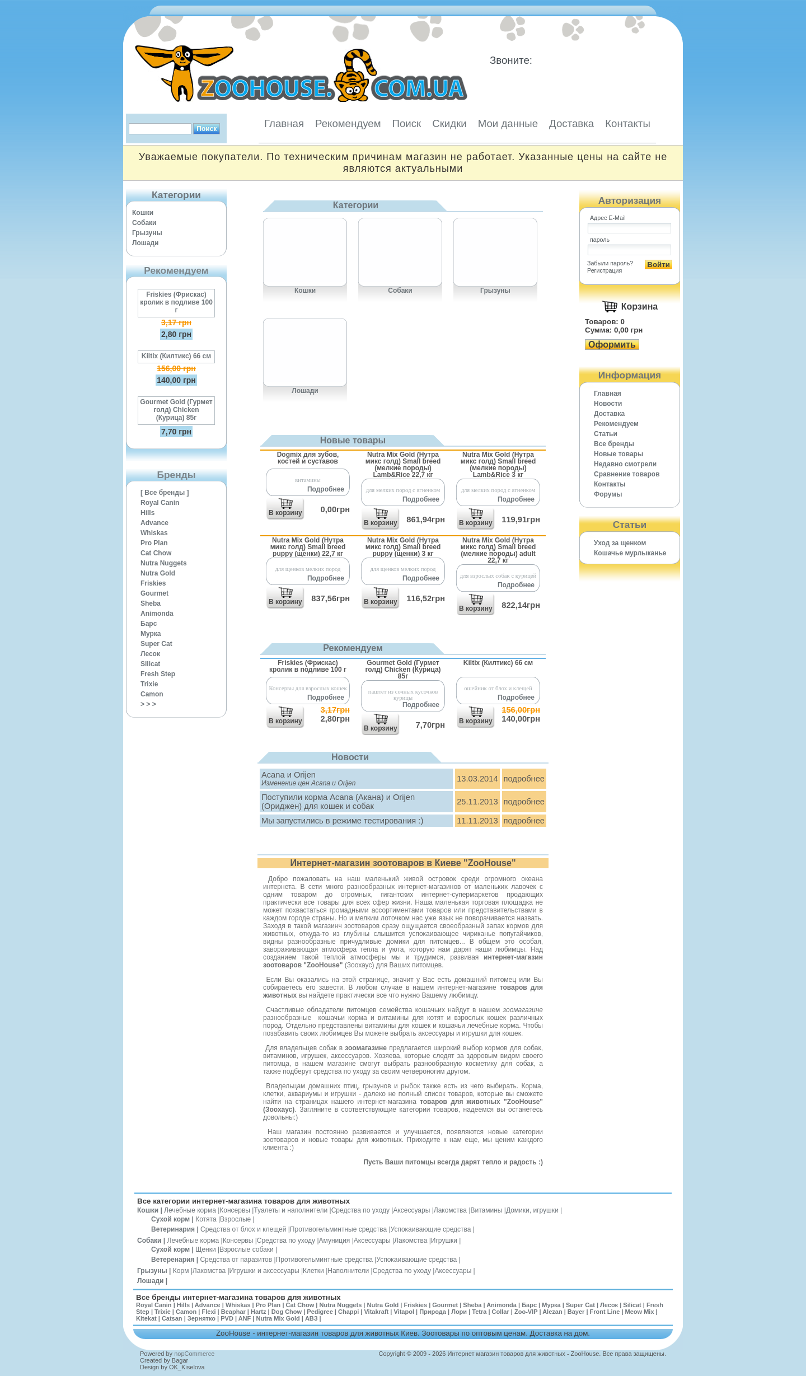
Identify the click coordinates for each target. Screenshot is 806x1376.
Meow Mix (639, 1311)
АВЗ (311, 1318)
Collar (500, 1311)
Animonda (157, 613)
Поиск (406, 123)
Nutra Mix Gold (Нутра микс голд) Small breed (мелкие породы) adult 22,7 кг (498, 550)
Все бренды (614, 444)
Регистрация (604, 270)
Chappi (348, 1311)
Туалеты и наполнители (290, 1210)
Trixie (149, 684)
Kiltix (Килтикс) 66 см (176, 356)
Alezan (552, 1311)
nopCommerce (194, 1353)
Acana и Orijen (288, 774)
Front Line (605, 1311)
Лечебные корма (190, 1210)
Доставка (571, 123)
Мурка (150, 634)
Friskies (153, 583)
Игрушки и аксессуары (264, 1271)
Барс (148, 624)
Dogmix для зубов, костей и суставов (308, 458)
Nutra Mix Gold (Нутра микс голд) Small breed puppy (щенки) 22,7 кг (308, 546)
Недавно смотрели (625, 464)
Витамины (487, 1210)
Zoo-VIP (525, 1311)
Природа (432, 1311)
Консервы (234, 1210)
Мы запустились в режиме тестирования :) (342, 820)
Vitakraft (376, 1311)
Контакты (627, 123)
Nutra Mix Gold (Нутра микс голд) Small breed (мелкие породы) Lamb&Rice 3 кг (498, 464)
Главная (284, 123)
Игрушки (444, 1240)
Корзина (639, 306)
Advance (154, 523)
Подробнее (325, 489)
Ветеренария (172, 1259)
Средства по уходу (360, 1210)
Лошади (145, 243)
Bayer (576, 1311)
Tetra (479, 1311)
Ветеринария (173, 1229)
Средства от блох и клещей (243, 1229)
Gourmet (154, 593)
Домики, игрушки (532, 1210)
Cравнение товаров (627, 474)
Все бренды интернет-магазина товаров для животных (238, 1297)
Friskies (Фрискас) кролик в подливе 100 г (176, 302)
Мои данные (508, 123)
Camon (151, 694)
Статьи (605, 434)
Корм (181, 1271)
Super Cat (156, 644)
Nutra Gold (157, 573)
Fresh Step (157, 674)
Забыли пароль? (610, 263)
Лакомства (450, 1210)
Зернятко (201, 1318)
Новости (608, 404)
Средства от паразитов (236, 1259)
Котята (205, 1219)
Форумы (608, 494)
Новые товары (618, 454)
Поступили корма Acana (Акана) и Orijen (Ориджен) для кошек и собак (338, 802)
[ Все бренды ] (164, 493)
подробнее (524, 778)
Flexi (208, 1311)
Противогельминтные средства (338, 1229)
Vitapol (404, 1311)
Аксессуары (411, 1210)
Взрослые (235, 1219)
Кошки (142, 213)
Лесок (150, 654)
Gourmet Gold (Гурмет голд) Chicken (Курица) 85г (176, 410)
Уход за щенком (620, 543)
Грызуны (147, 233)
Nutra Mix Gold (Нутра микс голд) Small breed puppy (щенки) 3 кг (403, 546)
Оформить (612, 344)
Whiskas (154, 533)
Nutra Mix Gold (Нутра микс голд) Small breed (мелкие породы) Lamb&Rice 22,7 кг (403, 464)
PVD (227, 1318)
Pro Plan (154, 543)
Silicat (150, 664)
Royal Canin (159, 503)
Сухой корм (170, 1219)
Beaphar (233, 1311)
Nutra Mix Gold (277, 1318)
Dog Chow (286, 1311)
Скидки (449, 123)
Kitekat (146, 1318)
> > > (148, 704)
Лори (459, 1311)
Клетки (313, 1271)
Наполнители (348, 1271)
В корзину (285, 513)
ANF (244, 1318)
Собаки (144, 223)
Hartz (258, 1311)
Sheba (150, 603)
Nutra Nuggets (163, 563)
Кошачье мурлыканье (630, 553)
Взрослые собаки (246, 1249)
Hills (147, 513)
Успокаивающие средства (431, 1229)
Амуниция (334, 1240)
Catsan (172, 1318)
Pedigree (319, 1311)
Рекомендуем (348, 123)
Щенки (205, 1249)
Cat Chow (155, 553)
